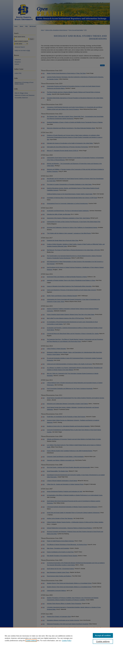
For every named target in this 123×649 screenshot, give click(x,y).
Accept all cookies (103, 635)
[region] (61, 638)
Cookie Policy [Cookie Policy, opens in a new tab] (66, 640)
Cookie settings (31, 640)
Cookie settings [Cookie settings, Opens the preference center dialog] (103, 641)
